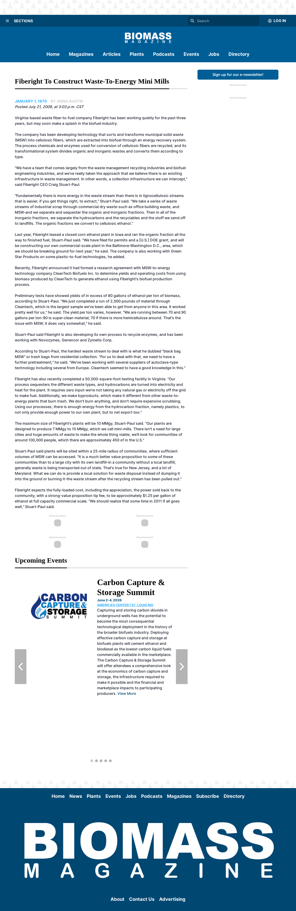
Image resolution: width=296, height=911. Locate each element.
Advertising (172, 899)
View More (126, 693)
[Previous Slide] (20, 666)
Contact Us (141, 899)
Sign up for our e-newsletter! (238, 74)
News (75, 796)
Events (191, 54)
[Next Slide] (182, 666)
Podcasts (163, 54)
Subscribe (207, 796)
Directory (239, 54)
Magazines (81, 54)
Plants (137, 54)
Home (53, 54)
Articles (111, 54)
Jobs (213, 54)
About (117, 899)
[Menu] (7, 20)
